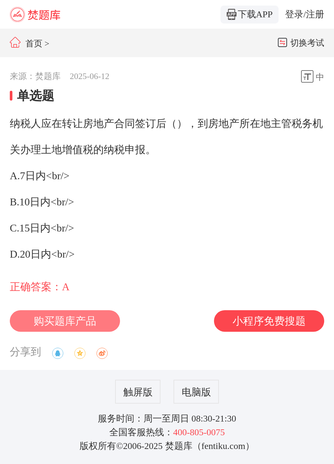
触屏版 (138, 392)
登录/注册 (304, 14)
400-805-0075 (199, 432)
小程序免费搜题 (269, 321)
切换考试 (301, 43)
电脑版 (196, 392)
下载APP (250, 14)
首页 (26, 43)
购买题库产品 (65, 321)
